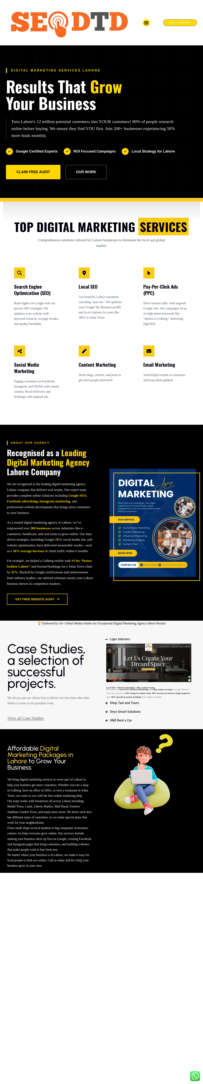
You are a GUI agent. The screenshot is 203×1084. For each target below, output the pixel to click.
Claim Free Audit (33, 172)
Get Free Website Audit (37, 599)
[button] (146, 22)
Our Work (86, 172)
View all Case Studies (175, 916)
